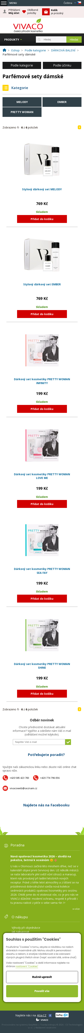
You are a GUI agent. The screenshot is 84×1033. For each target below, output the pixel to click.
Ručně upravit (42, 977)
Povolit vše (42, 991)
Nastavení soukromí (46, 1027)
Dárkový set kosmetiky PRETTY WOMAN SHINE (42, 666)
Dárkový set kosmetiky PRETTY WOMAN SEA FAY (42, 571)
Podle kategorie (22, 65)
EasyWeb (33, 1024)
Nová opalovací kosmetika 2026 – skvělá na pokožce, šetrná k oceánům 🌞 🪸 (40, 858)
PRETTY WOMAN (22, 112)
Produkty (11, 39)
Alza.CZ (41, 1015)
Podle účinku (62, 65)
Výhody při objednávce (26, 927)
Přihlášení (14, 11)
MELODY (22, 102)
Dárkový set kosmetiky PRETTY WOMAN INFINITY (42, 381)
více (77, 909)
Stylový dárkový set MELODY (42, 189)
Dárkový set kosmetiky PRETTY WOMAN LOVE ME (42, 476)
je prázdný (57, 12)
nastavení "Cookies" (27, 966)
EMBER (62, 102)
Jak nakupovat (20, 932)
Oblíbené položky (32, 11)
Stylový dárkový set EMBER (42, 284)
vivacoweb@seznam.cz (23, 788)
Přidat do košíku (42, 219)
